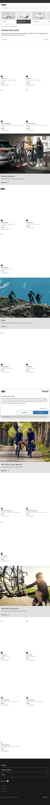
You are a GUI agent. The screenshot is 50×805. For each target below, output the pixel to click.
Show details (43, 408)
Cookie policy (3, 788)
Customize (24, 412)
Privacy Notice (4, 786)
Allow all (41, 412)
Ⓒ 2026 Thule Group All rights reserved (9, 797)
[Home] (9, 4)
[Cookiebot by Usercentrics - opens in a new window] (42, 391)
